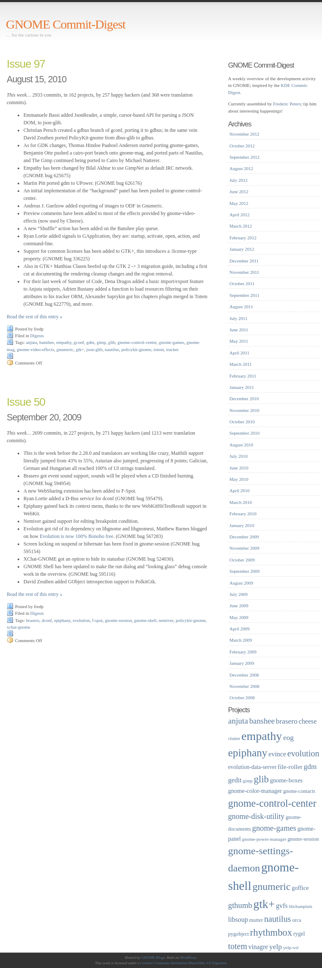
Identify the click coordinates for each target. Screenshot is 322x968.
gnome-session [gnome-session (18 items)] (303, 839)
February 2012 (242, 237)
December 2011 (244, 260)
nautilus (112, 349)
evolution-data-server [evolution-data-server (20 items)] (252, 767)
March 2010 (240, 502)
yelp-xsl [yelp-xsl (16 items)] (291, 947)
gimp (101, 342)
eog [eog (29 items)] (288, 738)
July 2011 (238, 318)
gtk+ (80, 349)
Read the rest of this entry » (34, 317)
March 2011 (240, 364)
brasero (32, 620)
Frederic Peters (287, 103)
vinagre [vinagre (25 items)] (258, 946)
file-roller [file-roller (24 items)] (290, 766)
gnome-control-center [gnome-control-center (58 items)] (272, 803)
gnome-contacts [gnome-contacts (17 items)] (299, 791)
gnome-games (171, 342)
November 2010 (244, 410)
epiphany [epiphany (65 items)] (247, 753)
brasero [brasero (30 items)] (287, 721)
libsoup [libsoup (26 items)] (238, 919)
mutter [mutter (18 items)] (256, 920)
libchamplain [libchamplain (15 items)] (300, 906)
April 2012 (239, 214)
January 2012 (241, 249)
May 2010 (238, 479)
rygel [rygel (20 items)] (299, 934)
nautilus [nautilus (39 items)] (277, 918)
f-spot (97, 620)
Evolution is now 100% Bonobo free (77, 536)
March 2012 (240, 225)
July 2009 (238, 594)
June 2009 (238, 605)
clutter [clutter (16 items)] (234, 738)
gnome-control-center (136, 342)
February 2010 (242, 513)
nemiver (166, 620)
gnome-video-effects (35, 349)
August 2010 (241, 444)
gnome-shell (145, 620)
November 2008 (244, 686)
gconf (79, 342)
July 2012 (238, 180)
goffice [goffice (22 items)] (300, 887)
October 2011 (241, 283)
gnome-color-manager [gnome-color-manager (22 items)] (255, 790)
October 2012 (241, 145)
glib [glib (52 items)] (261, 779)
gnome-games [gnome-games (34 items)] (274, 828)
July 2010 (238, 456)
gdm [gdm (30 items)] (310, 766)
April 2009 (239, 628)
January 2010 (241, 525)
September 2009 (244, 571)
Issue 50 (26, 402)
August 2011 (241, 306)
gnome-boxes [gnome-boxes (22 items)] (286, 780)
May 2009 (238, 617)
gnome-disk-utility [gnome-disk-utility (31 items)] (256, 816)
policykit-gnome (136, 349)
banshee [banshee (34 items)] (262, 720)
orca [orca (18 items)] (296, 920)
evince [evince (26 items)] (277, 754)
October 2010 (241, 421)
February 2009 (242, 651)
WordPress (188, 957)
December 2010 (244, 398)
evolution (81, 620)
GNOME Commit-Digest (65, 24)
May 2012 (238, 203)
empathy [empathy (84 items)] (262, 735)
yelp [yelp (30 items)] (275, 946)
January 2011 (241, 387)
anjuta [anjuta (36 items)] (238, 720)
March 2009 (240, 640)
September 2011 (244, 295)
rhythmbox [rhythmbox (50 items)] (271, 932)
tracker (172, 349)
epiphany (62, 620)
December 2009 (244, 536)
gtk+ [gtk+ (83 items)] (264, 903)
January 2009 (241, 663)
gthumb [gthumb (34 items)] (240, 905)
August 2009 (241, 582)
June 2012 (238, 191)
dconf (47, 620)
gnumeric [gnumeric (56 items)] (271, 886)
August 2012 (241, 168)
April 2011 (239, 352)
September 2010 (244, 432)
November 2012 (244, 133)
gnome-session (118, 620)
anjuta (31, 342)
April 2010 (239, 490)
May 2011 (238, 341)
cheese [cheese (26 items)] (308, 721)
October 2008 (241, 697)
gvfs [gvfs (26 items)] (282, 905)
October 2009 (241, 559)
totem (158, 349)
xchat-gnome (18, 627)
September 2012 (244, 157)
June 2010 (238, 467)
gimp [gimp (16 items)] (247, 780)
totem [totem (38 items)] (237, 946)
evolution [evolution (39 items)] (303, 753)
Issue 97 (26, 64)
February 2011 (242, 375)
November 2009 (244, 548)
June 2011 (238, 329)
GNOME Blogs (153, 957)
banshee (46, 342)
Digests (37, 335)
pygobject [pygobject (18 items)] (238, 934)
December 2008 (244, 674)
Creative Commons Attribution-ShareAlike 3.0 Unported (183, 963)
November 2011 (244, 272)
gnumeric (65, 349)
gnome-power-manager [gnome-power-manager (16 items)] (264, 839)
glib (111, 342)
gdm (90, 342)
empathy (63, 342)
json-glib (94, 349)
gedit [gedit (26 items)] (235, 780)
